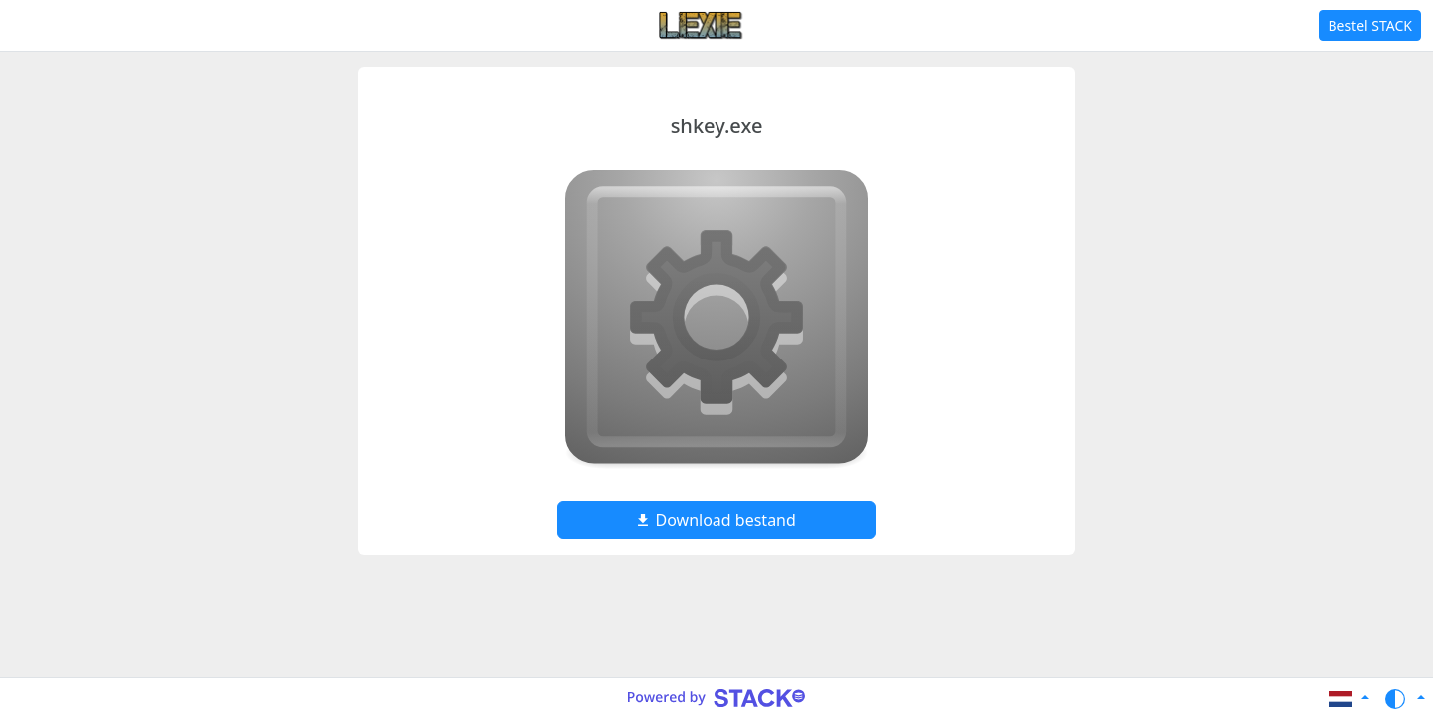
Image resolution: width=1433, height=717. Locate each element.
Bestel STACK (1370, 25)
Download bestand (716, 520)
